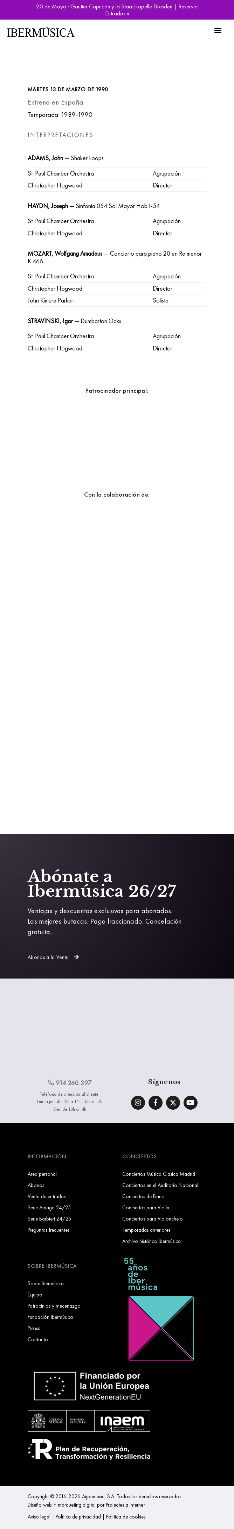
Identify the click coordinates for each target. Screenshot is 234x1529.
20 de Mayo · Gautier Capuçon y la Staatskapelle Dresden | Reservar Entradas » (117, 9)
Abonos (36, 1185)
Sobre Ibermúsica (46, 1283)
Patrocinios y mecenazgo (54, 1305)
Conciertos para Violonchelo (152, 1218)
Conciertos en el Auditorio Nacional (160, 1185)
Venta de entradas (47, 1196)
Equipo (35, 1294)
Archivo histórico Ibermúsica (151, 1241)
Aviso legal (39, 1516)
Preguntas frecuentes (48, 1229)
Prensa (34, 1328)
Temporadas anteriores (146, 1229)
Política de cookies (125, 1516)
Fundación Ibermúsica (50, 1317)
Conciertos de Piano (143, 1196)
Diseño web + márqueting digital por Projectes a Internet (86, 1504)
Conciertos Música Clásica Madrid (158, 1174)
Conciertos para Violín (145, 1207)
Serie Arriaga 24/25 (49, 1207)
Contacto (38, 1339)
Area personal (42, 1174)
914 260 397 (70, 1083)
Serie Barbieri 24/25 (49, 1218)
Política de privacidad (78, 1516)
